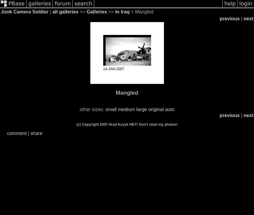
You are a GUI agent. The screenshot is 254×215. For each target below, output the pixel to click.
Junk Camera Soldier (24, 11)
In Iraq (122, 11)
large (141, 109)
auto (169, 109)
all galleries (65, 11)
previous (230, 18)
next (248, 18)
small (110, 109)
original (156, 109)
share (36, 133)
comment (17, 133)
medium (126, 109)
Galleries (97, 11)
